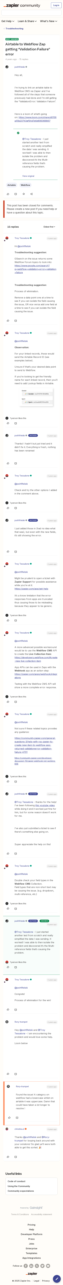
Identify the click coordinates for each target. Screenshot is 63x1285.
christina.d (19, 1129)
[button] (56, 5)
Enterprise (31, 1248)
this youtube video (45, 805)
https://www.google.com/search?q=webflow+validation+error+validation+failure (35, 269)
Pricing (31, 1224)
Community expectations (21, 1191)
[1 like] (15, 418)
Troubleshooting (14, 28)
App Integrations (31, 1258)
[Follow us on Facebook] (26, 1266)
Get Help (8, 21)
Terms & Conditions (20, 1214)
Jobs (31, 1243)
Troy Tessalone (22, 238)
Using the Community (19, 1186)
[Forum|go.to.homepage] (22, 5)
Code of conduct (16, 1181)
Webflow (25, 185)
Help (31, 1229)
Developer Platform (31, 1234)
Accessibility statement (41, 1214)
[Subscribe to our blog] (37, 1266)
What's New (49, 21)
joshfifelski (20, 67)
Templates (31, 1253)
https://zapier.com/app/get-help (31, 588)
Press (31, 1239)
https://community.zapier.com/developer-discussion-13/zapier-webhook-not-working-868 (35, 761)
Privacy (46, 1281)
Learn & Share (27, 21)
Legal (36, 1281)
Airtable (11, 185)
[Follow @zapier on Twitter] (42, 1266)
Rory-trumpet (21, 1021)
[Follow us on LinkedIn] (31, 1266)
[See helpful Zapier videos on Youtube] (48, 1266)
